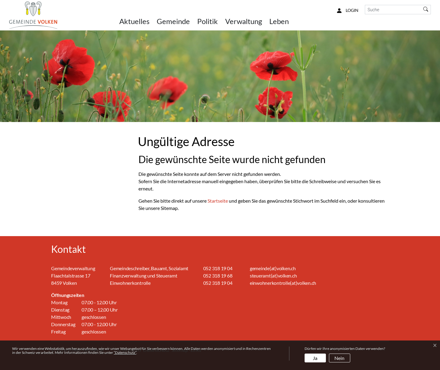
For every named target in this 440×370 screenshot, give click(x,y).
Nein (339, 358)
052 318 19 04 (217, 268)
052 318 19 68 (217, 275)
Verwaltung (243, 21)
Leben (279, 21)
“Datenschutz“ (125, 352)
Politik (207, 21)
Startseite (218, 201)
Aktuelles (134, 21)
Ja (315, 358)
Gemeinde (173, 21)
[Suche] (393, 9)
